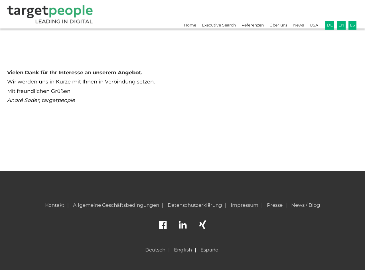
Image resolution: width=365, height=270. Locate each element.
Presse (275, 205)
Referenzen (246, 13)
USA (312, 13)
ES (352, 13)
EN (340, 13)
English (183, 250)
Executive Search (209, 13)
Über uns (273, 13)
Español (210, 250)
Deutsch (155, 250)
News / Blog (305, 205)
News (295, 13)
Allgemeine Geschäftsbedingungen (116, 205)
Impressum (244, 205)
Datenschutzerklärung (195, 205)
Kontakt (54, 205)
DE (328, 13)
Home (178, 13)
